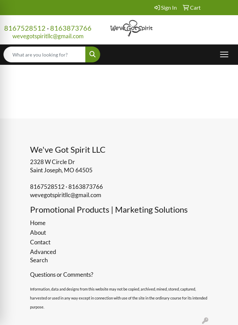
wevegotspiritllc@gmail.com (48, 36)
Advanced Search (43, 256)
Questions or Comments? (61, 274)
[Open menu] (224, 54)
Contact (40, 242)
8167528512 (25, 28)
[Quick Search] (44, 54)
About (38, 232)
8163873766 (71, 28)
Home (38, 222)
